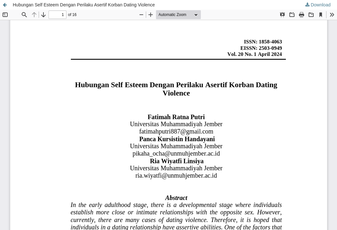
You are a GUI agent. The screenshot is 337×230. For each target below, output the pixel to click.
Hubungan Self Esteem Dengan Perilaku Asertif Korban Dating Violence (84, 4)
